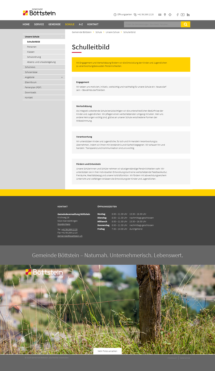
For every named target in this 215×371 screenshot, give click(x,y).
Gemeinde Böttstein (82, 32)
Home (26, 24)
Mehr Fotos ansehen (107, 351)
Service (39, 24)
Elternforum (31, 82)
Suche (185, 24)
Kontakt (92, 24)
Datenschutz (185, 358)
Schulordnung (34, 56)
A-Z (81, 24)
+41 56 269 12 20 (69, 229)
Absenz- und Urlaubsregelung (41, 61)
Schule (69, 24)
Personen (32, 46)
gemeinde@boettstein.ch (70, 235)
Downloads (30, 92)
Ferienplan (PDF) (33, 87)
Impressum (172, 358)
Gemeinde (54, 24)
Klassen (31, 51)
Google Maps (64, 224)
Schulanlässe (31, 72)
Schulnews (30, 66)
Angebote (29, 77)
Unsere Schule (32, 36)
